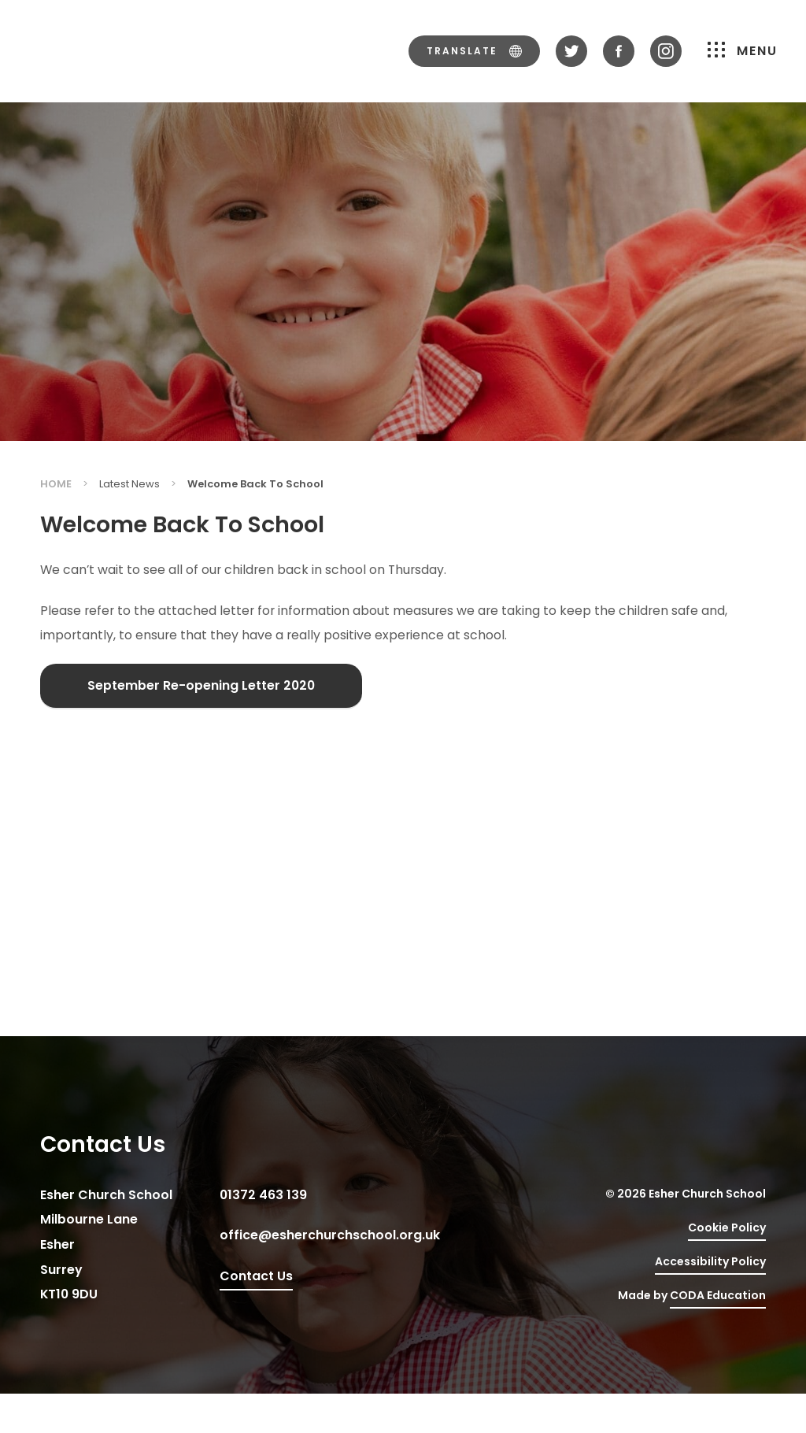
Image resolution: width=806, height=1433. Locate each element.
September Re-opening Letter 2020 (201, 685)
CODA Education (718, 1295)
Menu (743, 51)
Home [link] (56, 483)
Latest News (129, 483)
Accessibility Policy (710, 1261)
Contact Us (256, 1276)
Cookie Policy (727, 1227)
